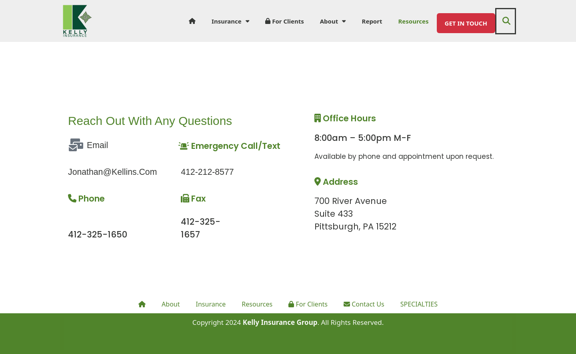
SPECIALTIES (424, 304)
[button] (506, 21)
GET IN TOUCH (466, 23)
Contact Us (366, 304)
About (333, 21)
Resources (413, 21)
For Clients (284, 21)
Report (372, 21)
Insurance (230, 21)
